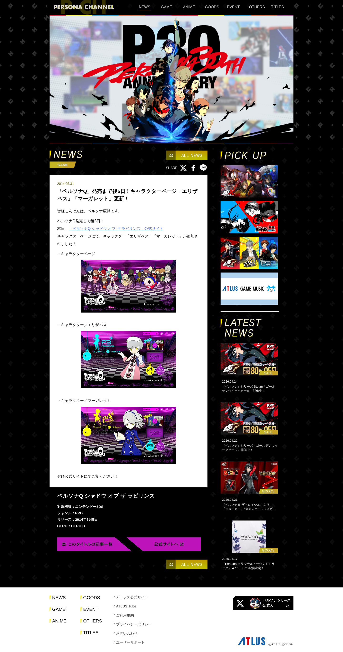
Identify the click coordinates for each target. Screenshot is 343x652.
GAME (166, 7)
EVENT (233, 7)
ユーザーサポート (130, 642)
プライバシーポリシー (134, 624)
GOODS (212, 7)
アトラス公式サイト (132, 597)
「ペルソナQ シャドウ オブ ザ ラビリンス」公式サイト (116, 229)
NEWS (144, 7)
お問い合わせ (126, 633)
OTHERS (257, 7)
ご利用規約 (125, 615)
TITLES (277, 7)
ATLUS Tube (126, 606)
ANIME (189, 7)
